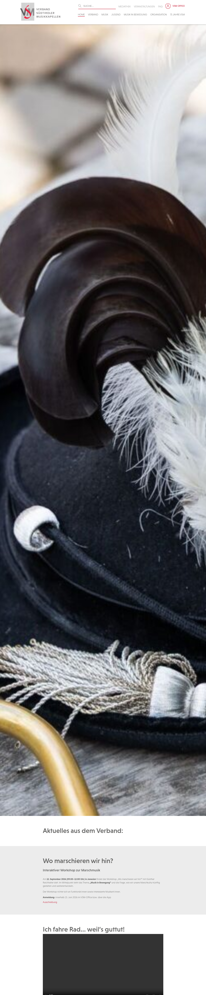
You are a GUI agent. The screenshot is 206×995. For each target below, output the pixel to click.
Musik (104, 14)
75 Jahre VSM (177, 14)
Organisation (158, 14)
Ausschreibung (50, 902)
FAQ (160, 6)
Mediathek (124, 6)
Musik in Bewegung (135, 14)
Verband (93, 14)
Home (81, 14)
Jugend (116, 14)
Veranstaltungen (144, 6)
